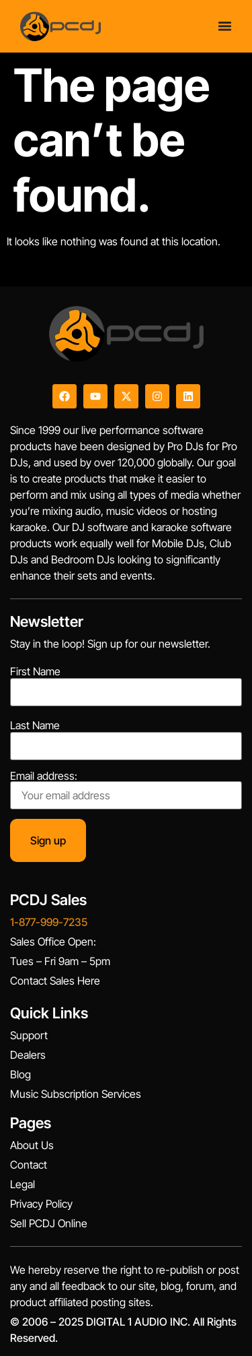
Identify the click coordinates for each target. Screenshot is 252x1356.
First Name (35, 671)
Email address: (126, 789)
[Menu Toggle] (225, 25)
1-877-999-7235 (48, 922)
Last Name (35, 725)
